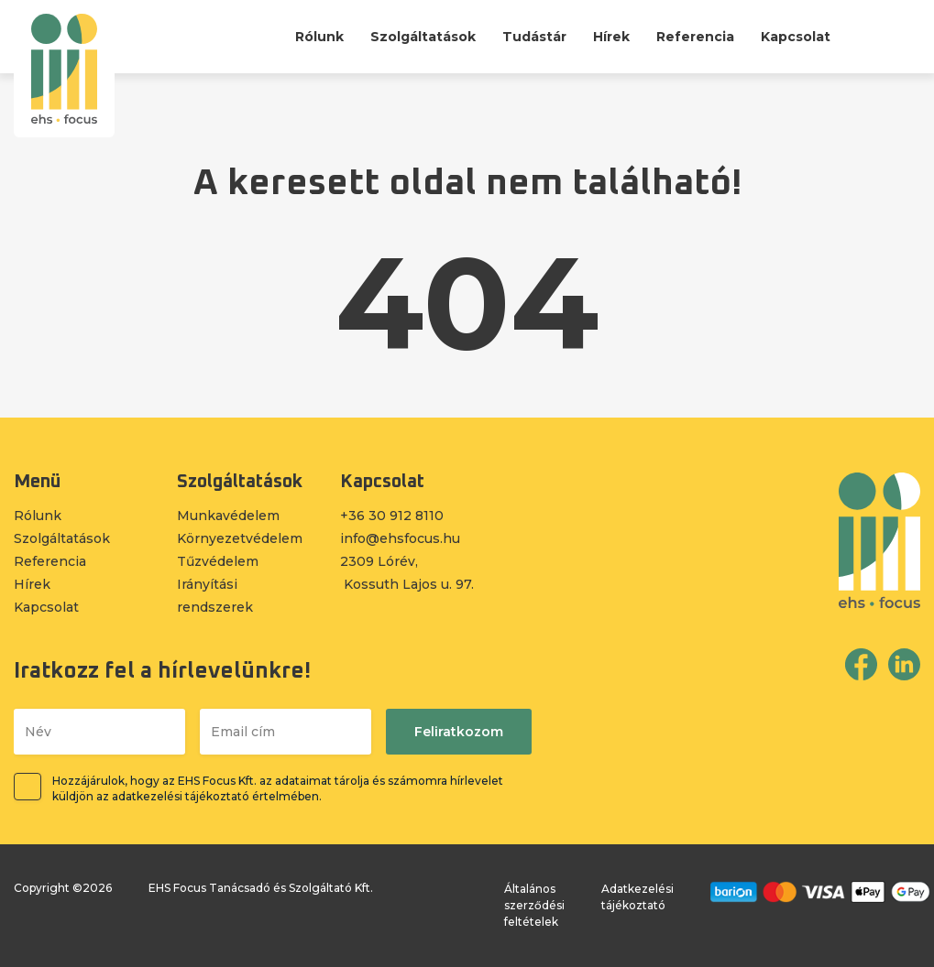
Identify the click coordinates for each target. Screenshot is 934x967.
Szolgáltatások (423, 36)
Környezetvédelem (239, 538)
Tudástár (534, 36)
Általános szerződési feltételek (534, 905)
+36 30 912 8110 (392, 515)
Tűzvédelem (217, 561)
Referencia (695, 36)
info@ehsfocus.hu (400, 538)
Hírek (611, 36)
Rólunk (319, 36)
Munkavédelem (228, 515)
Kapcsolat (795, 36)
